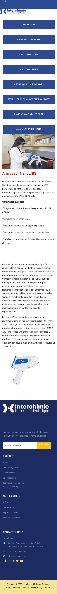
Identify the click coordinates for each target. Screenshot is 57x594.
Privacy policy (36, 588)
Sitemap (16, 588)
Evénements (8, 507)
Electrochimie (29, 69)
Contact (46, 588)
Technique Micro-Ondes (29, 84)
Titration (29, 24)
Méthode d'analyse (11, 517)
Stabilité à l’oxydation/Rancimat (29, 99)
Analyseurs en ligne (28, 129)
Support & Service (11, 512)
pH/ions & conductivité (28, 114)
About (9, 588)
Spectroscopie (28, 54)
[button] (44, 445)
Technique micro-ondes (13, 483)
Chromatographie (28, 39)
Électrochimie (9, 473)
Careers (25, 588)
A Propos (7, 502)
